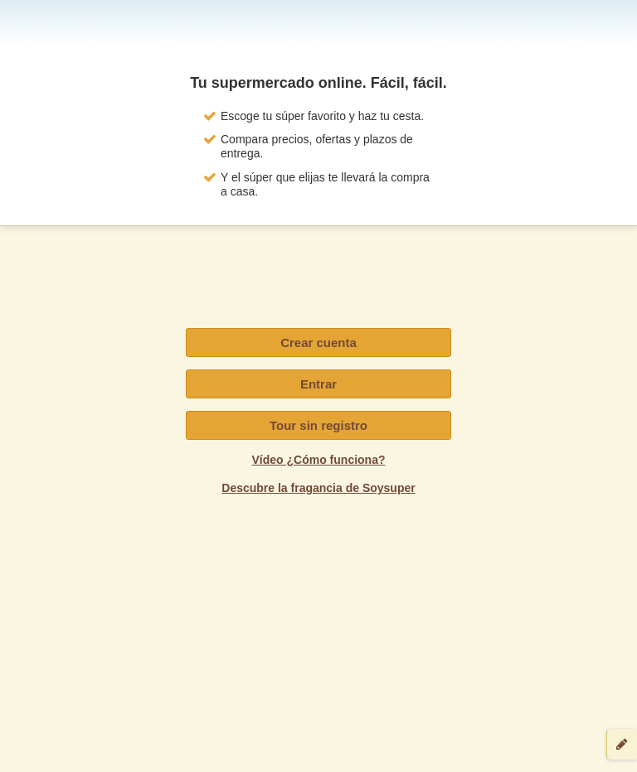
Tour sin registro (318, 425)
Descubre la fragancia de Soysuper (318, 488)
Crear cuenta (318, 342)
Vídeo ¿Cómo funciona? (319, 459)
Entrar (318, 384)
